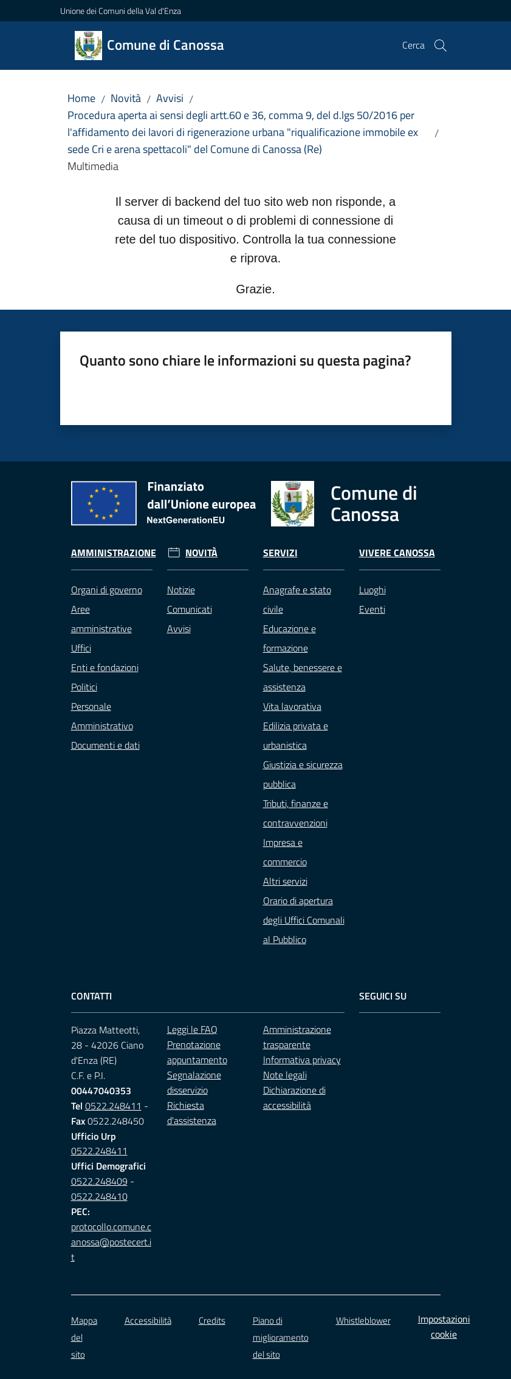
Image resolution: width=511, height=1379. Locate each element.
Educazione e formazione (289, 638)
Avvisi (169, 98)
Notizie (181, 589)
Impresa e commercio (285, 852)
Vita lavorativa (292, 706)
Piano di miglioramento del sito (281, 1337)
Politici (84, 686)
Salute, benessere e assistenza (302, 677)
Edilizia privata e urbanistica (295, 735)
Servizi (280, 553)
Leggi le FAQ (192, 1029)
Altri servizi (285, 881)
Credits (212, 1320)
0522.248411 (113, 1105)
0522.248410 (99, 1196)
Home (81, 98)
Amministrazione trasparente (297, 1037)
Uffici (81, 648)
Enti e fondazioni (105, 667)
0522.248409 (99, 1181)
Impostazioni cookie (444, 1326)
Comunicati (189, 609)
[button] (440, 45)
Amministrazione (113, 553)
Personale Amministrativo (102, 716)
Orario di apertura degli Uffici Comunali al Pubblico (304, 920)
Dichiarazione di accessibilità (294, 1097)
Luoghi (372, 589)
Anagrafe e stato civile (297, 599)
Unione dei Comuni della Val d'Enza (120, 10)
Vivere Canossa (397, 553)
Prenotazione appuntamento (197, 1052)
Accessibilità (148, 1320)
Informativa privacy (302, 1059)
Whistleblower (363, 1320)
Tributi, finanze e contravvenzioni (295, 813)
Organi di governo (106, 589)
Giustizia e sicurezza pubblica (303, 774)
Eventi (372, 609)
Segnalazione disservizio (194, 1082)
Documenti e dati (105, 745)
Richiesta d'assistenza (191, 1113)
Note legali (285, 1074)
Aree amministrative (101, 619)
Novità (126, 98)
